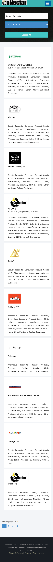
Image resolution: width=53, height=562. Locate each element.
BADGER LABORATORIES (20, 65)
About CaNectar (16, 553)
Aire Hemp (12, 117)
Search (26, 35)
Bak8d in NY (13, 307)
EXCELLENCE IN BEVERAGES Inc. (24, 395)
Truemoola (12, 484)
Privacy (27, 553)
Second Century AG (16, 166)
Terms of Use (38, 553)
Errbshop (12, 356)
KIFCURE (12, 209)
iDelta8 (11, 261)
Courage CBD (14, 441)
